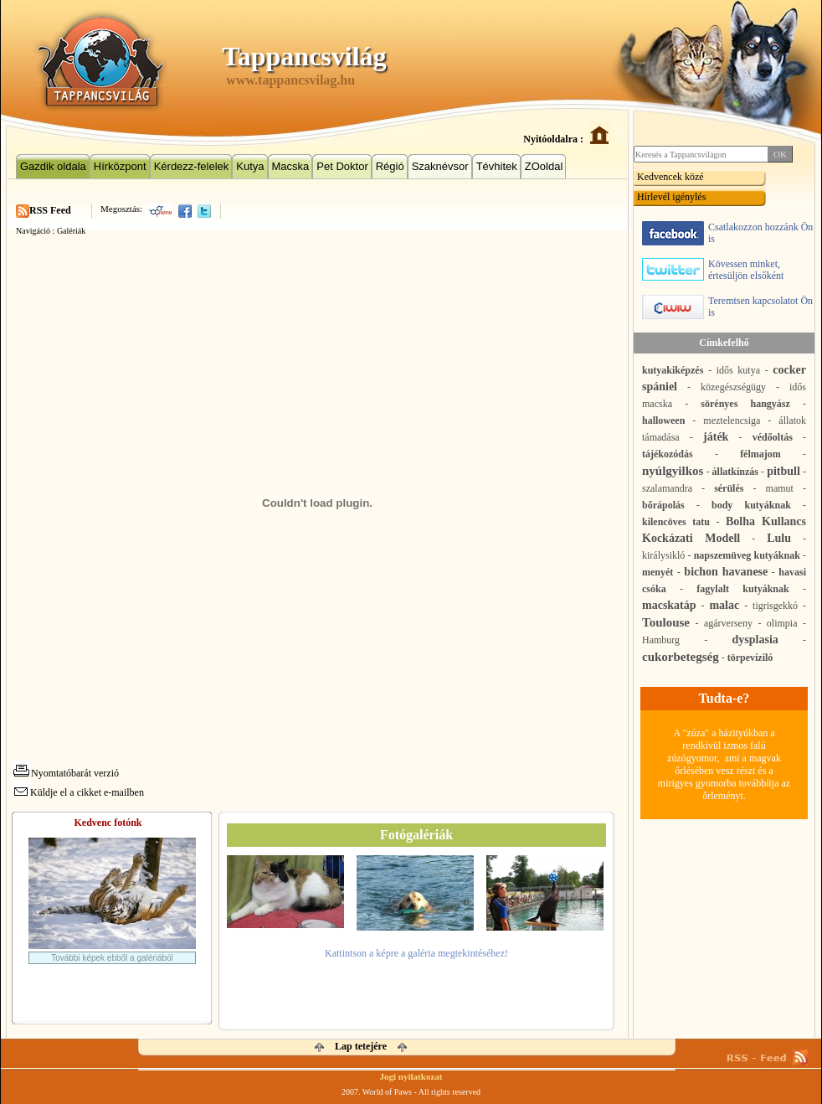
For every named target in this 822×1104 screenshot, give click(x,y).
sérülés (728, 488)
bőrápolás (663, 505)
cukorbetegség (680, 656)
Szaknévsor (440, 166)
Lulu (779, 538)
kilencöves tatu (676, 522)
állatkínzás (735, 471)
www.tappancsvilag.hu (290, 80)
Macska (291, 166)
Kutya (250, 166)
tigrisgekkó (775, 605)
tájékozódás (667, 454)
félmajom (760, 454)
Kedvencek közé (670, 177)
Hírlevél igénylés (671, 197)
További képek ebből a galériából (112, 957)
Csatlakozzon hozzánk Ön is (727, 233)
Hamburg (661, 640)
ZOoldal (544, 166)
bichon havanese (726, 571)
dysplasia (755, 639)
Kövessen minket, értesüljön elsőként (712, 269)
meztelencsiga (731, 420)
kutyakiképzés (672, 370)
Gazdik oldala (53, 166)
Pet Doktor (341, 166)
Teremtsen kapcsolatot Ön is (727, 307)
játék (715, 437)
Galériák (71, 230)
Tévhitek (496, 166)
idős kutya (738, 370)
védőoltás (773, 437)
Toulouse (666, 622)
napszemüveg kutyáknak (747, 555)
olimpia (782, 623)
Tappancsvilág (304, 56)
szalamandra (667, 488)
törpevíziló (750, 657)
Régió (390, 166)
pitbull (783, 471)
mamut (780, 488)
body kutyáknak (751, 505)
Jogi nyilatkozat (411, 1076)
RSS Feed (50, 210)
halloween (663, 420)
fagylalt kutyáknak (742, 589)
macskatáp (669, 605)
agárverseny (728, 623)
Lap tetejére (361, 1046)
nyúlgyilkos (672, 470)
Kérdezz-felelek (191, 166)
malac (724, 605)
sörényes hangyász (745, 404)
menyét (657, 572)
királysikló (663, 555)
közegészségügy (733, 387)
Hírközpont (120, 166)
